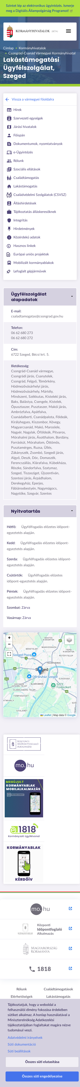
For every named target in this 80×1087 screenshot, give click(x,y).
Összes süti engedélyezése (42, 1076)
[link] (40, 297)
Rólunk (21, 989)
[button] (40, 670)
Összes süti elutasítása (42, 1062)
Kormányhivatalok (28, 31)
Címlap (8, 48)
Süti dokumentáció (22, 1044)
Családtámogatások (58, 989)
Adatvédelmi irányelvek (25, 1037)
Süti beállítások (19, 1051)
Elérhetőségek (22, 996)
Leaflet (45, 715)
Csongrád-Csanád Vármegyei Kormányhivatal (42, 53)
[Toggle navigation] (68, 31)
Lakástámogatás (58, 996)
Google (71, 715)
